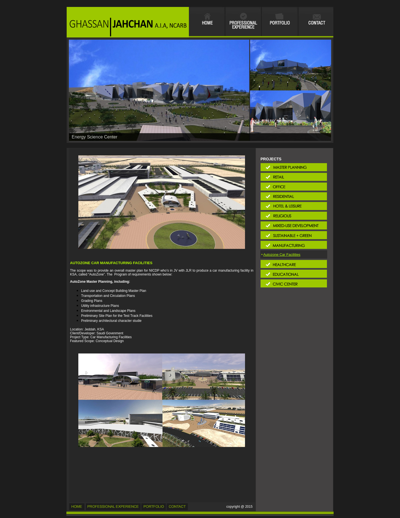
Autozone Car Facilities (282, 254)
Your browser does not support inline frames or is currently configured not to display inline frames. (200, 22)
